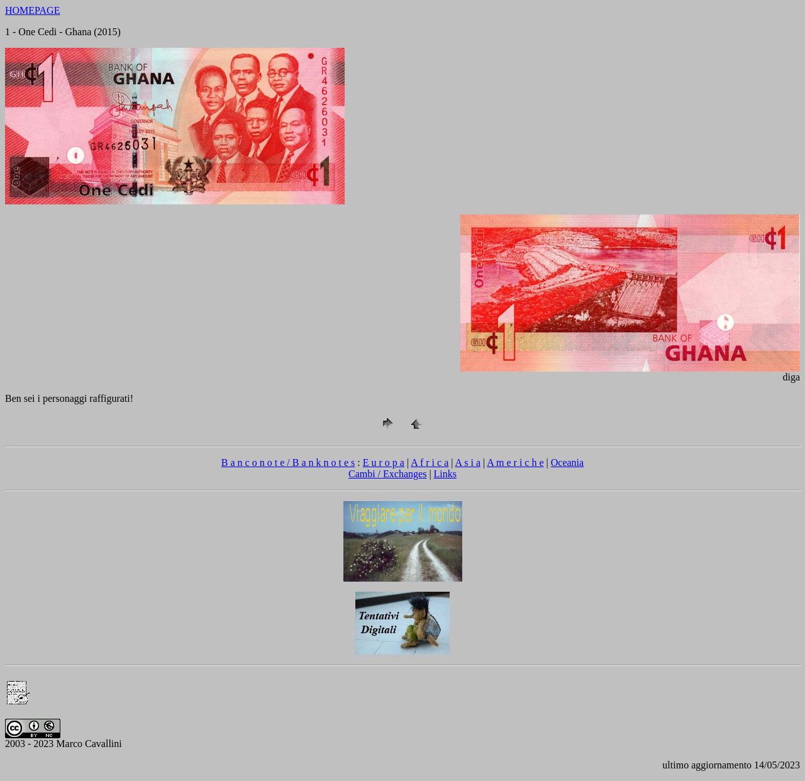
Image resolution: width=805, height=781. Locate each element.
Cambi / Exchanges (387, 473)
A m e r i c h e (515, 462)
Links (445, 473)
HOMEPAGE (32, 10)
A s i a (467, 462)
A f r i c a (429, 462)
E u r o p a (383, 462)
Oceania (567, 462)
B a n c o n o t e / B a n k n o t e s (288, 462)
